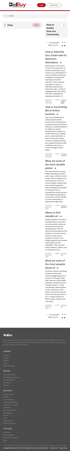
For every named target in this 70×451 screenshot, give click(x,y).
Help (5, 440)
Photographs (7, 413)
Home (6, 16)
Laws (5, 418)
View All (6, 385)
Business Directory (10, 410)
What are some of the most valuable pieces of (55, 264)
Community (54, 5)
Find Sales (6, 432)
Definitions (7, 407)
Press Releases (8, 400)
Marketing (7, 383)
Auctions (63, 155)
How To (6, 415)
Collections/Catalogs (10, 402)
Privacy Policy (63, 448)
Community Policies (42, 448)
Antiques (63, 207)
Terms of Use (53, 448)
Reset (36, 25)
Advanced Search (9, 423)
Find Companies (9, 435)
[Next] (62, 45)
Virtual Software (9, 380)
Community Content (10, 438)
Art (62, 255)
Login (41, 5)
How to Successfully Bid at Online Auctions (56, 110)
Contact (6, 358)
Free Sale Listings (9, 375)
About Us (6, 355)
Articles (5, 397)
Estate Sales (63, 102)
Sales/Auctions (8, 394)
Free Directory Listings (11, 377)
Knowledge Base (9, 366)
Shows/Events (8, 421)
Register (6, 360)
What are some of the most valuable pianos (55, 164)
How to (11, 16)
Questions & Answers (10, 405)
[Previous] (62, 42)
